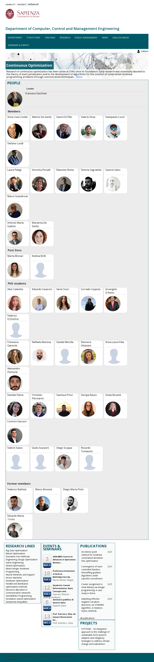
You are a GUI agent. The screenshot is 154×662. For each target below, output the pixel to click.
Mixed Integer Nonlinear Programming (17, 570)
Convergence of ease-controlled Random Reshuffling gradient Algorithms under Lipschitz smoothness (92, 572)
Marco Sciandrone (17, 196)
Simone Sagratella (91, 169)
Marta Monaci (15, 256)
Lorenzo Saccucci (16, 421)
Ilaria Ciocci (62, 289)
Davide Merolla (64, 342)
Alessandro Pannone (13, 370)
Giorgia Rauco (89, 395)
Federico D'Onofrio (13, 317)
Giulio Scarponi (40, 447)
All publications (87, 618)
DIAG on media (120, 37)
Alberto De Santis (42, 117)
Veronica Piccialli (41, 169)
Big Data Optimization (16, 550)
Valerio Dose (88, 117)
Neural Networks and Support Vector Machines (20, 576)
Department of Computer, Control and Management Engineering (62, 28)
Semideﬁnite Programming (19, 595)
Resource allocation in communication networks (18, 591)
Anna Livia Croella (17, 117)
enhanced (33, 4)
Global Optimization (15, 565)
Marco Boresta (43, 489)
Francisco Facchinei (36, 93)
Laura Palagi (14, 169)
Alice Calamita (15, 289)
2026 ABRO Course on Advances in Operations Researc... (64, 559)
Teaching (50, 37)
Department (15, 37)
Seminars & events (18, 45)
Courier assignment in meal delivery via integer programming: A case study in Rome (93, 589)
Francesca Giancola (12, 343)
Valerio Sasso (15, 447)
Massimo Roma (65, 169)
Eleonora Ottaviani (86, 343)
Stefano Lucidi (15, 143)
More (79, 77)
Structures (33, 37)
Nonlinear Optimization (17, 580)
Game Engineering (14, 562)
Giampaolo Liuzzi (115, 117)
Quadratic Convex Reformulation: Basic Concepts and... (63, 588)
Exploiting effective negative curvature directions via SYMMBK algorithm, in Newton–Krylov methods (92, 604)
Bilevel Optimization (15, 553)
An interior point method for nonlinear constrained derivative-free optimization (92, 556)
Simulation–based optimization (21, 598)
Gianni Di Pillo (64, 117)
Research (65, 37)
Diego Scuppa (64, 447)
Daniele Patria (15, 395)
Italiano (144, 3)
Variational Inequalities (17, 601)
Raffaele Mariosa (41, 342)
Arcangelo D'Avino (111, 290)
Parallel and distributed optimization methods (17, 585)
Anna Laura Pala (114, 342)
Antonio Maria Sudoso (15, 224)
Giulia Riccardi (113, 395)
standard (21, 4)
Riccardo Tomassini (87, 449)
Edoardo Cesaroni (42, 289)
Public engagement (86, 37)
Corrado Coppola (90, 289)
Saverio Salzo (112, 169)
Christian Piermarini (38, 396)
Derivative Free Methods (18, 556)
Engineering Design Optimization (21, 559)
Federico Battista (16, 489)
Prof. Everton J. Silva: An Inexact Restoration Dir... (64, 617)
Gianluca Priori (64, 395)
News (105, 37)
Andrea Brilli (39, 256)
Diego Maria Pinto (73, 489)
